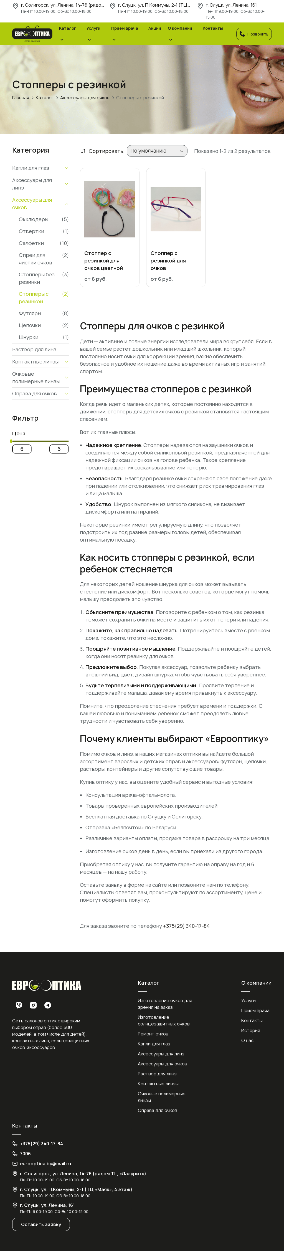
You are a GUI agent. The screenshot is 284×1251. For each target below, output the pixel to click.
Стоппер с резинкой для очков (168, 261)
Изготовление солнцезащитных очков (164, 1020)
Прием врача (124, 28)
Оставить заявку (41, 1224)
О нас (247, 1040)
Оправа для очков (157, 1110)
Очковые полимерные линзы (162, 1097)
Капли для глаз (154, 1044)
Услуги (93, 28)
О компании (180, 28)
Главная (20, 98)
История (250, 1030)
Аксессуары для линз (161, 1054)
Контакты (213, 28)
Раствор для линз (157, 1074)
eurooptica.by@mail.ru (45, 1164)
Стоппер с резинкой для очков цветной (103, 261)
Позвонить (254, 34)
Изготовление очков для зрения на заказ (165, 1003)
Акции (154, 28)
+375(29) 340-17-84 (186, 926)
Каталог (67, 28)
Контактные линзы (158, 1084)
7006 (25, 1154)
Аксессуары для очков (85, 98)
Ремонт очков (153, 1034)
